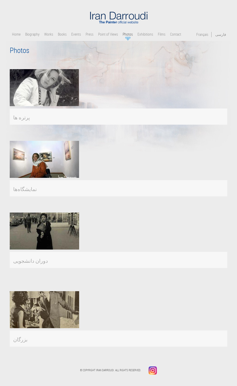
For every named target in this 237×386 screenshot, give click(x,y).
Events (76, 34)
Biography (32, 34)
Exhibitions (145, 34)
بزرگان (20, 339)
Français (202, 34)
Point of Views (108, 34)
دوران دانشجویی (30, 260)
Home (16, 34)
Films (161, 34)
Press (90, 34)
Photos (128, 34)
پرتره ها (21, 117)
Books (62, 34)
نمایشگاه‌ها (25, 189)
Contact (175, 34)
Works (48, 34)
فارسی (220, 34)
